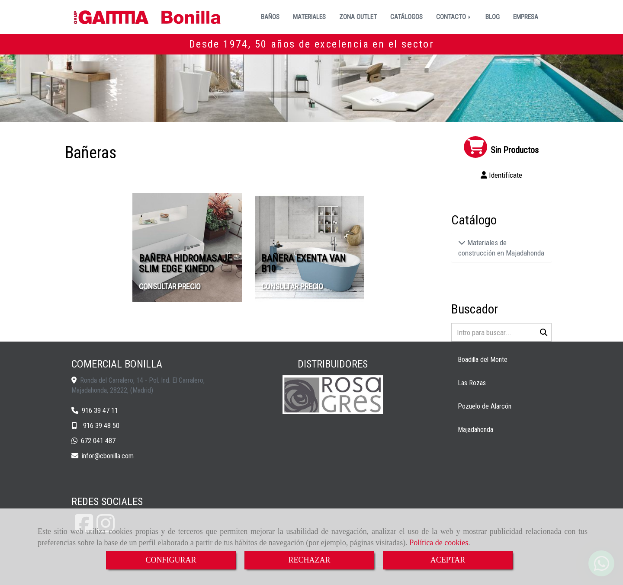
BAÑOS (270, 17)
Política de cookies (438, 542)
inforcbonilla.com (108, 456)
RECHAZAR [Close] (309, 560)
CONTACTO (454, 17)
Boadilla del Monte (482, 359)
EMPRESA (525, 17)
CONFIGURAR (170, 560)
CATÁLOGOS (406, 17)
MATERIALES (309, 17)
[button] (501, 175)
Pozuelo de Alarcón (484, 406)
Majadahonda (475, 429)
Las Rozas (472, 383)
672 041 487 (98, 441)
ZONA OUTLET (358, 17)
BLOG (492, 17)
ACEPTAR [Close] (448, 560)
